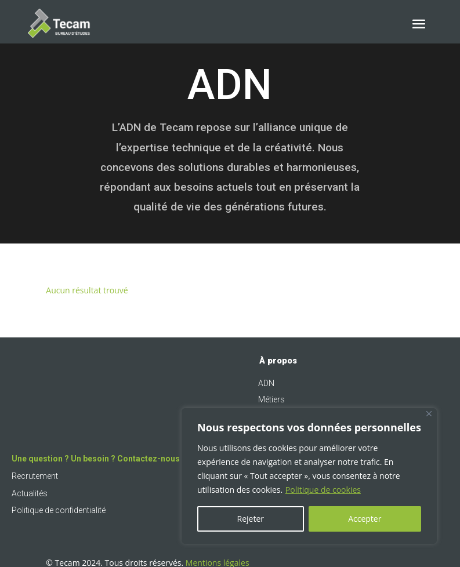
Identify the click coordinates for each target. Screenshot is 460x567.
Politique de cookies (323, 489)
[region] (309, 476)
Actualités (30, 493)
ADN (266, 383)
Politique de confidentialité (59, 510)
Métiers (271, 399)
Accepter (364, 518)
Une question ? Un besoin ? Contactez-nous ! (98, 458)
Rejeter (250, 518)
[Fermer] (429, 413)
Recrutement (35, 476)
